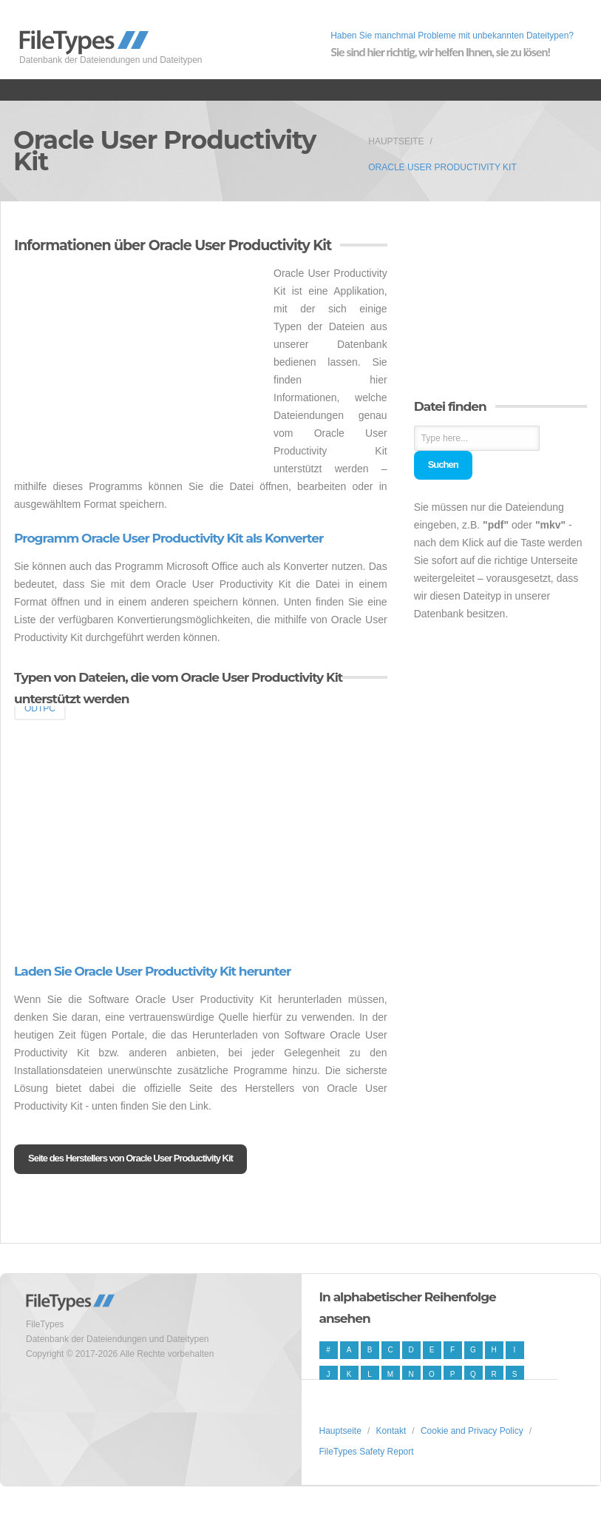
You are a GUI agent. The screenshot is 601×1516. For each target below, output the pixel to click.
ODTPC (39, 708)
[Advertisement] (138, 368)
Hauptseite (396, 141)
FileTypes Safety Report (366, 1451)
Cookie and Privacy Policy (472, 1431)
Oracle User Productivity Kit (442, 167)
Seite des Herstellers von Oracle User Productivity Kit (130, 1158)
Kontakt (391, 1431)
